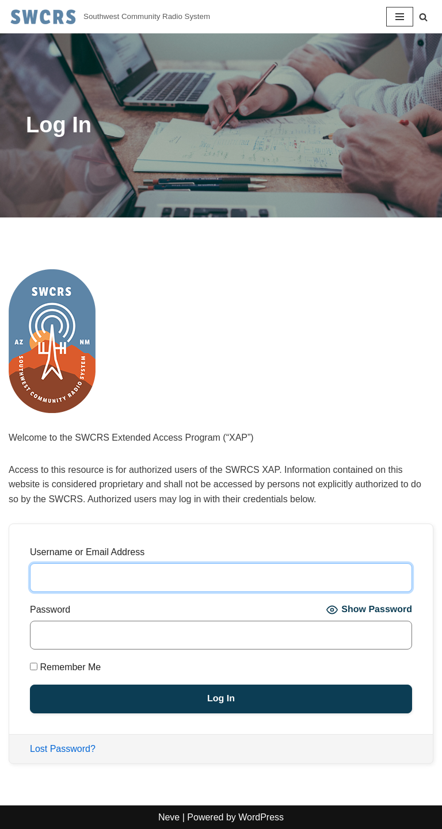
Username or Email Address (87, 552)
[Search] (423, 17)
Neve (169, 817)
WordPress (261, 817)
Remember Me (65, 667)
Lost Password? (63, 749)
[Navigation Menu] (399, 16)
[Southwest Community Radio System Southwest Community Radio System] (109, 16)
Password (50, 609)
